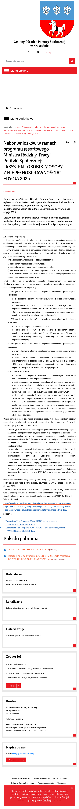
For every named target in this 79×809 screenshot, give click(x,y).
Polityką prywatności (31, 794)
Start (18, 127)
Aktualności (26, 127)
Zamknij (47, 800)
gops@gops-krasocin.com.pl (23, 753)
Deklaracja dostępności (20, 778)
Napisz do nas (14, 760)
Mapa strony (62, 783)
